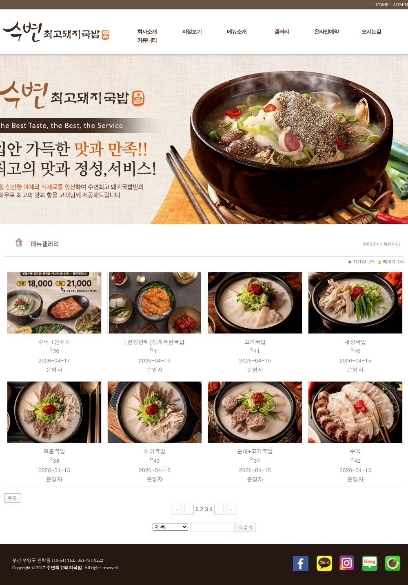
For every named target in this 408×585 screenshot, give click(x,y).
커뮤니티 (147, 40)
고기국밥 (255, 342)
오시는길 (371, 32)
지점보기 (192, 32)
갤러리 (281, 32)
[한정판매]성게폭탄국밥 (155, 342)
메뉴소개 (236, 32)
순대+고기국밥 (255, 451)
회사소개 (147, 32)
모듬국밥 (54, 451)
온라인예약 (326, 32)
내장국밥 (355, 342)
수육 (355, 451)
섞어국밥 (154, 451)
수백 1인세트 (54, 342)
